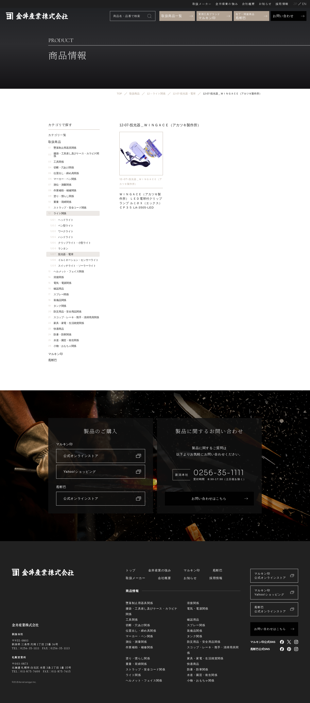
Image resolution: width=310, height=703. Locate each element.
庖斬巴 (52, 360)
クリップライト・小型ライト (70, 242)
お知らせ (265, 4)
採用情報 (282, 4)
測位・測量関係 (59, 184)
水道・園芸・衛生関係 (63, 340)
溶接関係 (56, 277)
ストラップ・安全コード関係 (67, 207)
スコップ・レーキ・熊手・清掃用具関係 (73, 317)
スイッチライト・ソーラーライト (73, 265)
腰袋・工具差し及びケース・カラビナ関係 (73, 155)
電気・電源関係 (59, 282)
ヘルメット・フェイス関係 (66, 271)
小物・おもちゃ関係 (62, 345)
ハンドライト (61, 237)
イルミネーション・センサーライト (74, 260)
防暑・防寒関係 (59, 334)
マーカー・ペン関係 (62, 178)
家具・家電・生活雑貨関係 (66, 323)
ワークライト (61, 231)
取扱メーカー (202, 4)
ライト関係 (57, 213)
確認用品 (56, 288)
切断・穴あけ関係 (61, 167)
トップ (131, 570)
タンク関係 (57, 305)
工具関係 (56, 161)
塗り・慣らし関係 (61, 196)
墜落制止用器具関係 (62, 147)
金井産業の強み (226, 4)
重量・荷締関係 (59, 201)
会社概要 (248, 4)
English (304, 3)
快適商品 (56, 328)
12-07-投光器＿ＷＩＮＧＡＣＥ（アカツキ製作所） (140, 181)
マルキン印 (55, 354)
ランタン (59, 248)
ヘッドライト (61, 219)
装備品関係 (57, 300)
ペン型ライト (61, 225)
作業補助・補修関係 (62, 190)
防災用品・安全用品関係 (64, 311)
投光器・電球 (61, 254)
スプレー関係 (58, 294)
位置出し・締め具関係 (63, 173)
